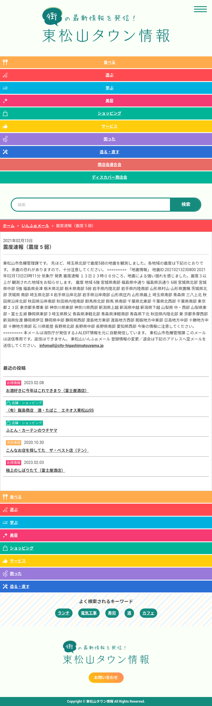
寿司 (112, 613)
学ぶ (109, 88)
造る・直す (109, 152)
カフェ (148, 613)
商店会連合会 (109, 164)
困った (109, 139)
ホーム (9, 225)
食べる (109, 62)
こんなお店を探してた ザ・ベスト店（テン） (47, 450)
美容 (109, 100)
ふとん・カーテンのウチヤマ (31, 430)
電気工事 (89, 613)
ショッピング (109, 113)
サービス (109, 126)
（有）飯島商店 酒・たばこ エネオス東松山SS (50, 410)
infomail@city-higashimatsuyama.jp (72, 345)
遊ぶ (109, 75)
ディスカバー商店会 (109, 177)
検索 (185, 204)
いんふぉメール (35, 225)
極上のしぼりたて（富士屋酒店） (35, 470)
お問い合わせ (106, 677)
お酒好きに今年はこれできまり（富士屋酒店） (47, 390)
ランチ (64, 613)
